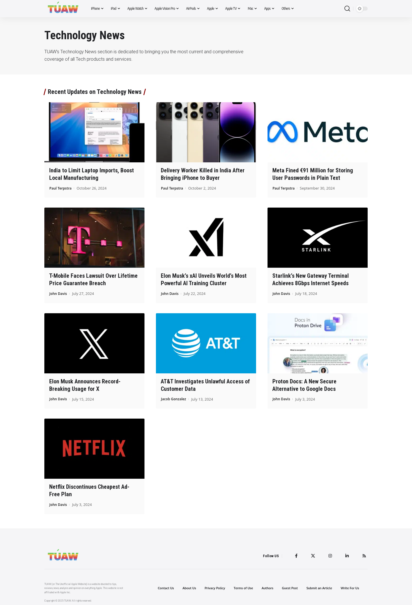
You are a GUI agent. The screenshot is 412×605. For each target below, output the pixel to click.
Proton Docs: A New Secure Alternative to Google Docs (304, 384)
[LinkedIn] (346, 553)
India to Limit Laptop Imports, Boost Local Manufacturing (91, 174)
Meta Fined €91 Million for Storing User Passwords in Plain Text (312, 174)
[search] (347, 8)
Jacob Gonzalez (174, 397)
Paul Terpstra (61, 187)
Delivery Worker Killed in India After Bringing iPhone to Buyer (203, 174)
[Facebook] (294, 553)
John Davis (58, 292)
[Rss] (364, 553)
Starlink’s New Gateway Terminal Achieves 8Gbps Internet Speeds (310, 279)
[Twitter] (311, 553)
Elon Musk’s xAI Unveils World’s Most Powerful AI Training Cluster (204, 279)
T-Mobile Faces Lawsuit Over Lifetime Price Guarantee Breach (93, 279)
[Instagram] (328, 553)
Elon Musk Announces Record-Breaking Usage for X (84, 384)
